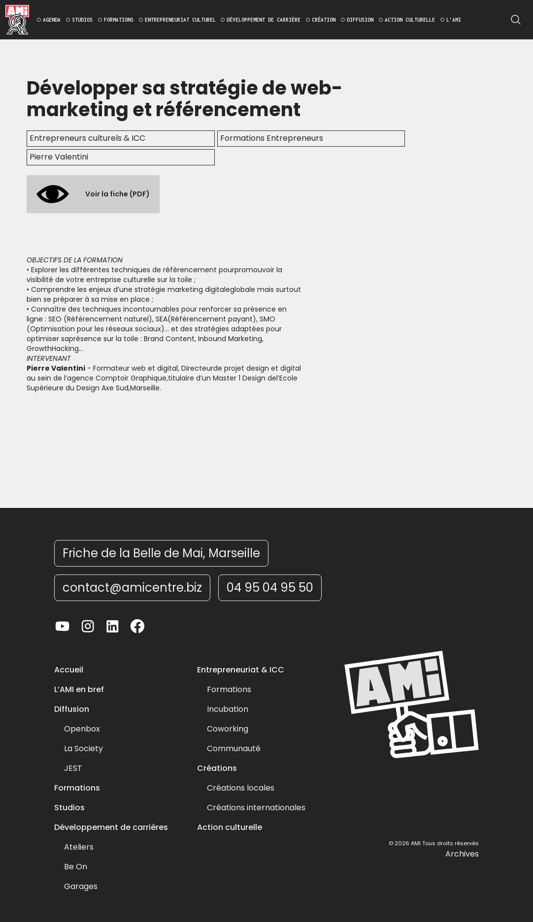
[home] (17, 19)
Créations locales (240, 788)
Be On (75, 867)
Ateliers (79, 847)
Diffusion (71, 709)
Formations (77, 788)
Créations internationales (256, 808)
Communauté (234, 749)
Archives (462, 854)
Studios (69, 808)
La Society (83, 749)
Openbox (82, 729)
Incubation (227, 709)
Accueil (68, 670)
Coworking (227, 729)
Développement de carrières (111, 827)
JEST (73, 768)
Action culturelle (229, 827)
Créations (217, 768)
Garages (81, 886)
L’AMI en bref (79, 690)
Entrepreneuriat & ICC (240, 670)
